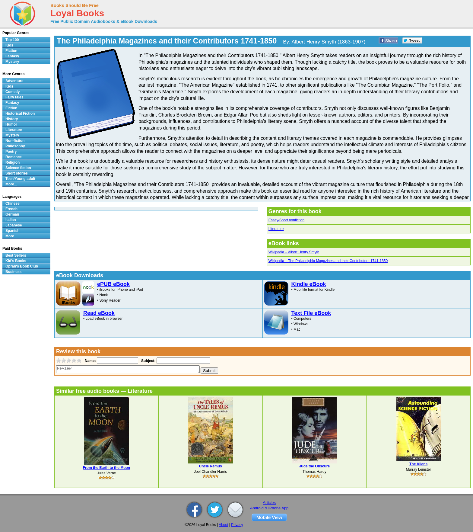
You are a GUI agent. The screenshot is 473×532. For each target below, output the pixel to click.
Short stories (16, 173)
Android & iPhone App (269, 508)
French (11, 209)
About (223, 525)
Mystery (12, 61)
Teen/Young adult (20, 179)
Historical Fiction (20, 113)
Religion (12, 162)
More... (11, 184)
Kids (9, 45)
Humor (11, 124)
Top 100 (12, 40)
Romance (13, 157)
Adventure (14, 81)
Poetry (11, 151)
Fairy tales (14, 97)
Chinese (12, 203)
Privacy (237, 525)
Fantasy (12, 56)
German (12, 214)
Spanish (12, 231)
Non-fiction (14, 141)
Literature (276, 229)
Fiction (11, 51)
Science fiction (18, 168)
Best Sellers (15, 255)
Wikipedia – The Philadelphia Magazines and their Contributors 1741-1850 (328, 261)
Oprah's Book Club (21, 266)
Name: (90, 361)
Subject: (147, 361)
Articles (269, 502)
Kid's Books (15, 261)
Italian (10, 220)
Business (13, 272)
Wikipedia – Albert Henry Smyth (293, 252)
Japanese (13, 225)
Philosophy (15, 146)
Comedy (12, 92)
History (11, 119)
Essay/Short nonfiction (286, 220)
